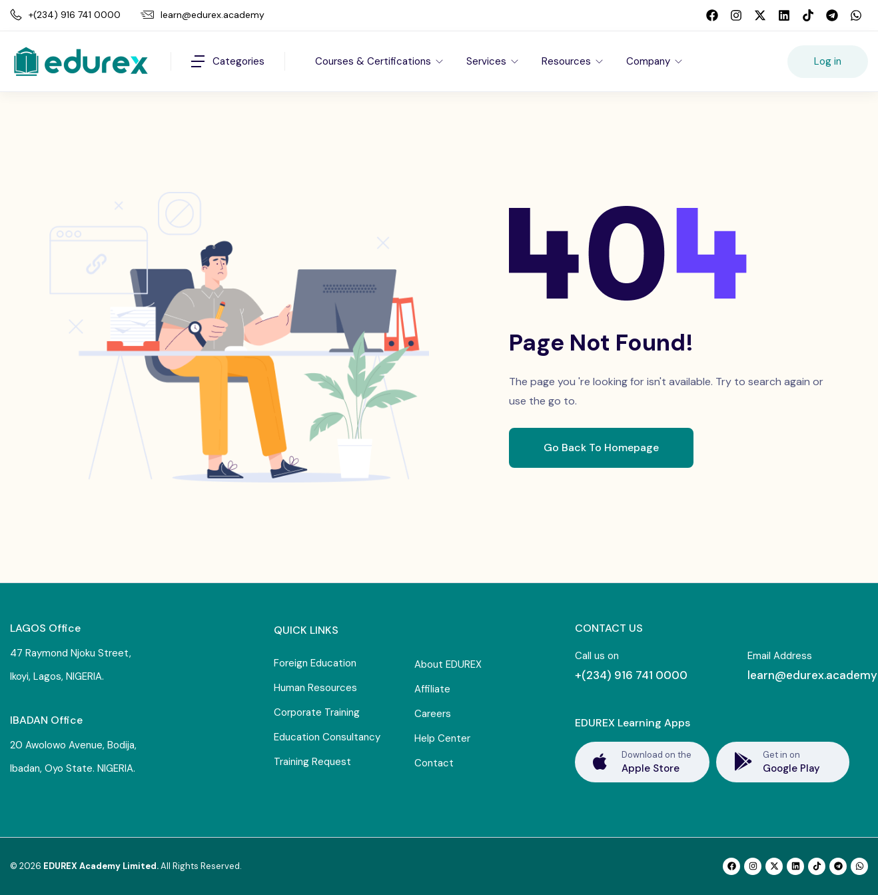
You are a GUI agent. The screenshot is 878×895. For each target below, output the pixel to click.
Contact (434, 763)
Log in (827, 61)
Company (649, 61)
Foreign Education (315, 663)
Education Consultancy (327, 737)
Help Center (442, 738)
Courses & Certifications (374, 61)
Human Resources (315, 687)
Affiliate (432, 689)
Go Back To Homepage (601, 447)
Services (487, 61)
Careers (432, 713)
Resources (568, 61)
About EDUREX (448, 664)
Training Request (312, 761)
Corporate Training (317, 712)
